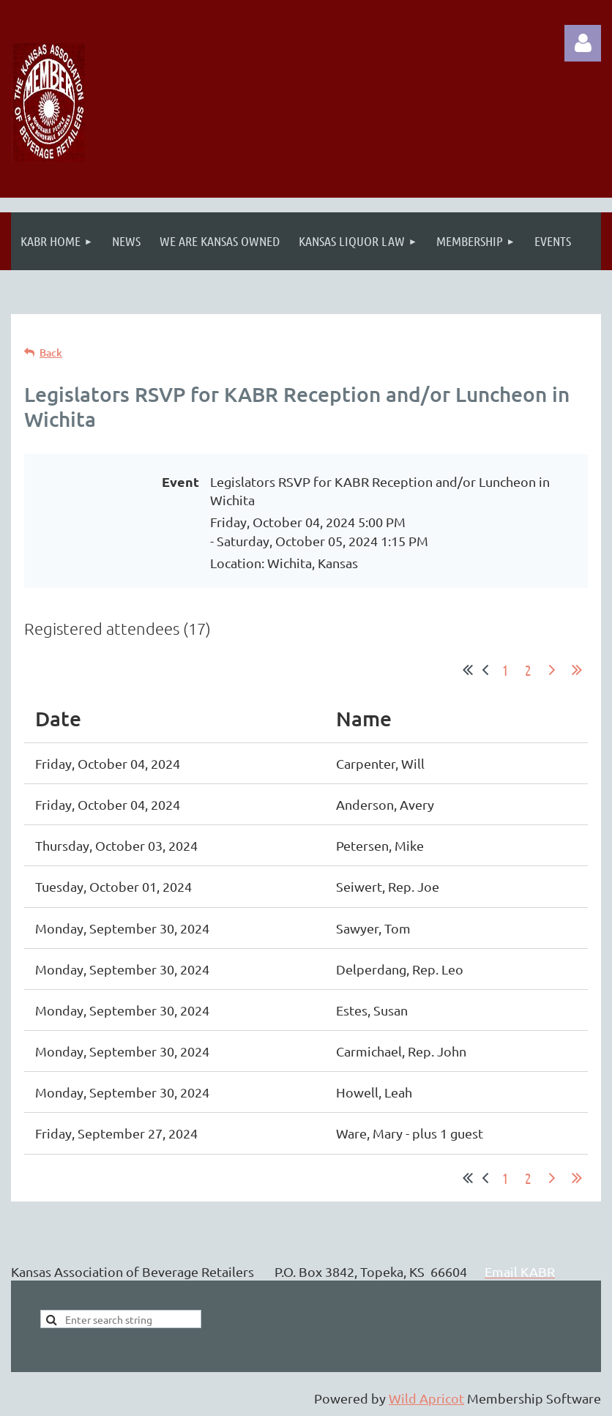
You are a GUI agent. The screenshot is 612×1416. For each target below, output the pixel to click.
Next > (552, 670)
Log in (582, 43)
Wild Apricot (426, 1398)
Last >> (577, 670)
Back (51, 352)
